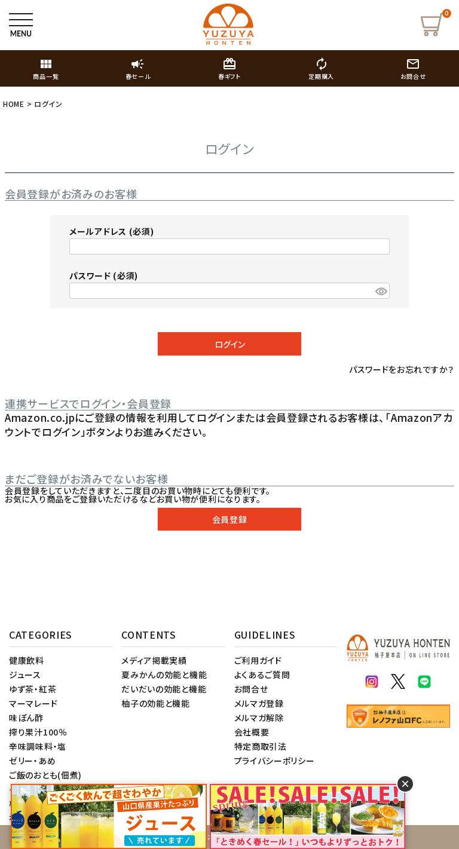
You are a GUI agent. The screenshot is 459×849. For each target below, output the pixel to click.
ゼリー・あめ (32, 761)
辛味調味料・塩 (37, 746)
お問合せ (251, 689)
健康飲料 (26, 660)
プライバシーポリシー (274, 761)
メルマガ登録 (259, 703)
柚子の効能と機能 (155, 703)
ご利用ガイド (258, 660)
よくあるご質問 (262, 675)
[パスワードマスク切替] (380, 291)
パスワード (103, 275)
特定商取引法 (260, 746)
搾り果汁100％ (38, 732)
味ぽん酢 (26, 718)
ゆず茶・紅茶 (32, 689)
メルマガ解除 (259, 718)
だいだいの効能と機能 (163, 689)
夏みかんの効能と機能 (164, 675)
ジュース (25, 675)
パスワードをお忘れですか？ (401, 369)
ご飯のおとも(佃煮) (45, 775)
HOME (14, 104)
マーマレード (33, 703)
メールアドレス (111, 231)
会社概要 (252, 732)
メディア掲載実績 (154, 660)
